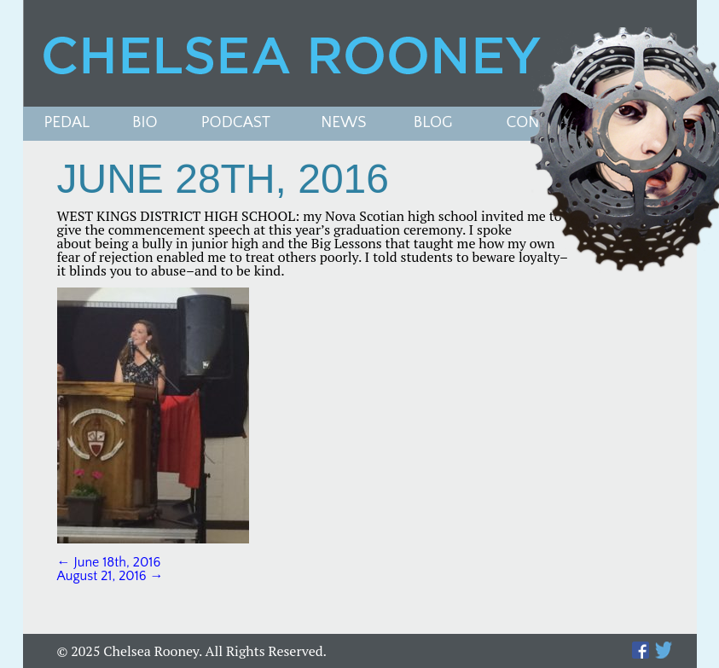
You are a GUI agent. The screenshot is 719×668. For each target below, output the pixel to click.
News (343, 123)
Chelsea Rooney (359, 53)
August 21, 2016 (110, 576)
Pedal (67, 123)
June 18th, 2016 (109, 562)
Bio (145, 123)
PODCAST (235, 123)
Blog (433, 123)
